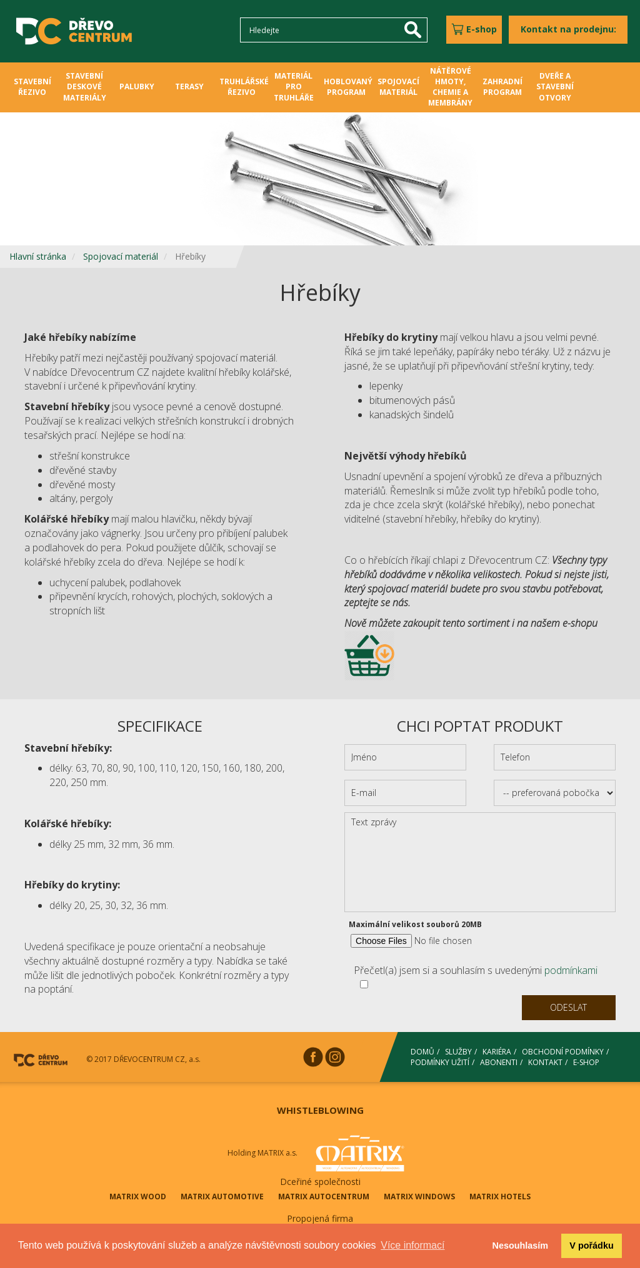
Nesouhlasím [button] (520, 1246)
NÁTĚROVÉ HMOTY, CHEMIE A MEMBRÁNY (450, 87)
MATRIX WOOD (137, 1196)
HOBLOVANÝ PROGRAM (348, 86)
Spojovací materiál (120, 256)
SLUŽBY (458, 1051)
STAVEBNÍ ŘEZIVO (32, 86)
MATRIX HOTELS (500, 1196)
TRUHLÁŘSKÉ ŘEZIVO (243, 86)
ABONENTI (499, 1062)
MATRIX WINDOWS (419, 1196)
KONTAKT (545, 1062)
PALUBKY (136, 86)
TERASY (189, 86)
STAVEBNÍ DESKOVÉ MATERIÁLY (84, 86)
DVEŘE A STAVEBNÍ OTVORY (555, 86)
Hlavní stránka (37, 256)
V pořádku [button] (591, 1246)
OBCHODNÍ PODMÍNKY (563, 1051)
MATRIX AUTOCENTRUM (323, 1196)
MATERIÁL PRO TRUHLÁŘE (294, 86)
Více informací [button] (412, 1245)
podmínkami (571, 970)
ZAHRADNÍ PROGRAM (502, 86)
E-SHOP (586, 1062)
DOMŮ (422, 1051)
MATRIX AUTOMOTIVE (222, 1196)
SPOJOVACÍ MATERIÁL (398, 86)
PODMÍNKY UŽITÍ (440, 1062)
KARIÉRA (496, 1051)
